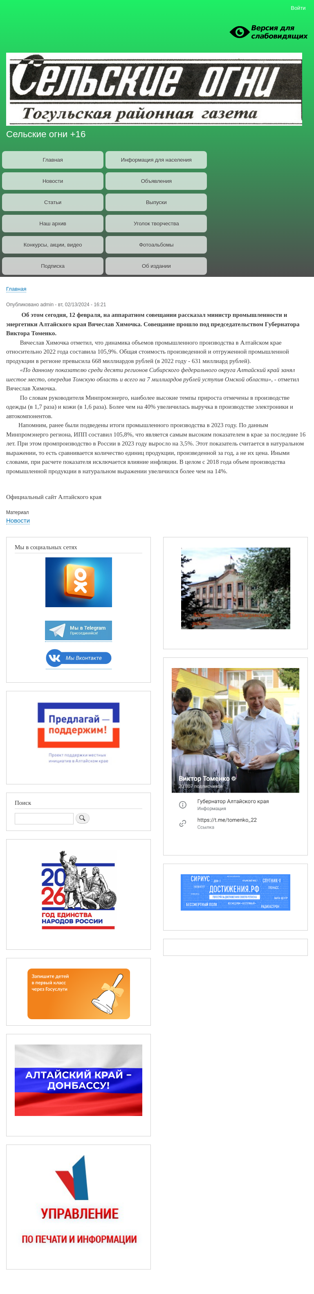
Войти (298, 8)
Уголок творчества (156, 223)
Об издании (156, 266)
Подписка (53, 266)
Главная (53, 160)
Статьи (52, 202)
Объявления (156, 181)
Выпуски (156, 202)
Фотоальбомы (156, 245)
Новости (53, 181)
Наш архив (52, 223)
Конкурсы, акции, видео (53, 245)
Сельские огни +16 (45, 134)
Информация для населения (156, 160)
